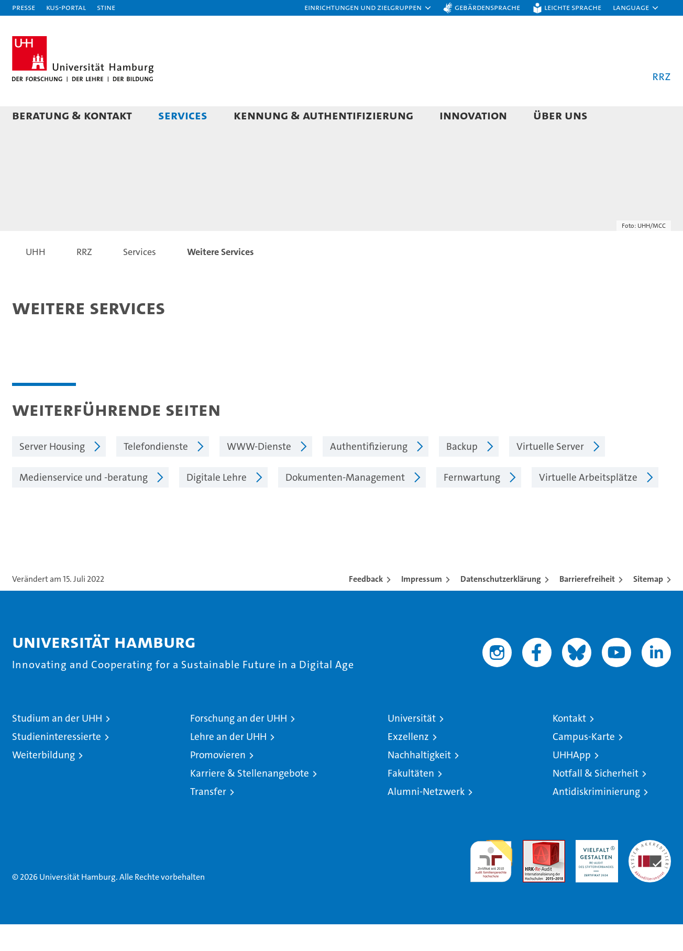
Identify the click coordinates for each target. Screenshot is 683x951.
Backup (462, 473)
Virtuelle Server (550, 473)
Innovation (473, 115)
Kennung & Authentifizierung (323, 115)
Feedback (366, 605)
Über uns (560, 115)
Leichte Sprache (572, 7)
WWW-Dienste (259, 473)
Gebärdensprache (487, 7)
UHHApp (572, 781)
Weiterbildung (43, 781)
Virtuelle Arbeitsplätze (588, 504)
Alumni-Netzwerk (426, 818)
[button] (368, 8)
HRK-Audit (594, 872)
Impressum (421, 605)
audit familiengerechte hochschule (491, 883)
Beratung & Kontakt (72, 115)
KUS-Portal (66, 7)
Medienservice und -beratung (83, 504)
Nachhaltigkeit (419, 781)
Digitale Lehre (216, 504)
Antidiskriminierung (596, 818)
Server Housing (52, 473)
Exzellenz (408, 763)
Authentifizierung (368, 473)
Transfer (208, 818)
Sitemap (648, 605)
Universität (412, 744)
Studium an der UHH (57, 744)
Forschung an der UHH (238, 744)
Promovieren (218, 781)
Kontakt (569, 744)
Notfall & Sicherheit (595, 799)
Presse (23, 7)
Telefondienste (156, 473)
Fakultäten (411, 799)
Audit (533, 872)
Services (182, 115)
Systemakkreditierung (650, 872)
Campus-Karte (584, 763)
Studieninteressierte (56, 763)
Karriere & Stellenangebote (249, 799)
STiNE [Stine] (106, 7)
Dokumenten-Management (345, 504)
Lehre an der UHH (228, 763)
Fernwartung (472, 504)
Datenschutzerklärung (500, 605)
